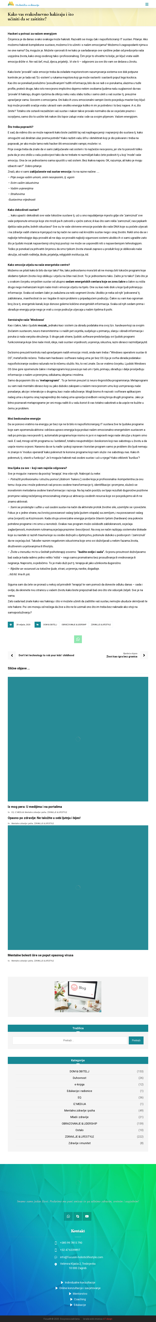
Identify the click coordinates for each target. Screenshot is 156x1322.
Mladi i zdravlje (79, 1117)
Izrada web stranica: (93, 1319)
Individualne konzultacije (78, 1282)
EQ (13, 812)
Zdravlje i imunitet (80, 1143)
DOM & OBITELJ (50, 625)
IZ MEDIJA (19, 812)
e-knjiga (79, 1084)
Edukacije (78, 1304)
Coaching (78, 1299)
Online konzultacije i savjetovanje (78, 1288)
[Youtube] (87, 1216)
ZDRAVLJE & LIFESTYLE (101, 625)
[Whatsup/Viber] (68, 1216)
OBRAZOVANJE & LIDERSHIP (74, 625)
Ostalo (79, 1130)
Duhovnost (79, 1078)
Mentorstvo (78, 1293)
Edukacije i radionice (79, 1091)
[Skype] (77, 1216)
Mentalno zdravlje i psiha (35, 812)
